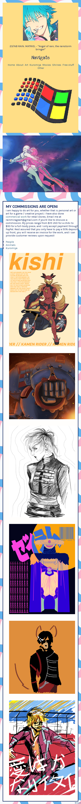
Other (41, 68)
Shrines (56, 64)
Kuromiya (35, 64)
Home (11, 64)
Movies (46, 64)
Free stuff (68, 64)
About (19, 64)
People (10, 241)
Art (26, 64)
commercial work (16, 216)
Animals (11, 245)
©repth (78, 803)
